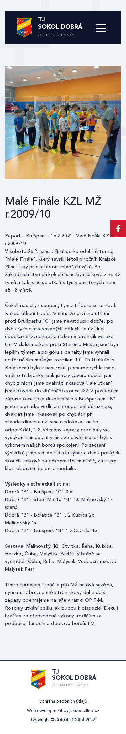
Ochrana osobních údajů (63, 701)
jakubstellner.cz (84, 710)
